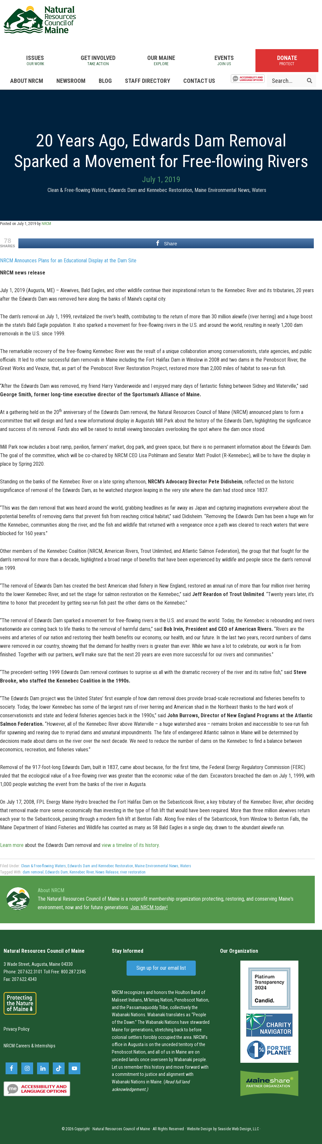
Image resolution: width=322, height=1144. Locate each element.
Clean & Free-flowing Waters (77, 190)
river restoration (133, 872)
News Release (106, 872)
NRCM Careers (17, 1045)
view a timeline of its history (130, 845)
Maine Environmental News (222, 190)
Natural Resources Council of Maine (40, 19)
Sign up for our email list (161, 968)
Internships (45, 1045)
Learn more (12, 845)
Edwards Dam (56, 872)
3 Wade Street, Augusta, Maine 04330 (38, 964)
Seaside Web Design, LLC (238, 1129)
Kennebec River (82, 872)
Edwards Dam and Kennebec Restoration (150, 190)
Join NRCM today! (149, 907)
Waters (259, 190)
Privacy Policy (17, 1029)
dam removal (33, 872)
